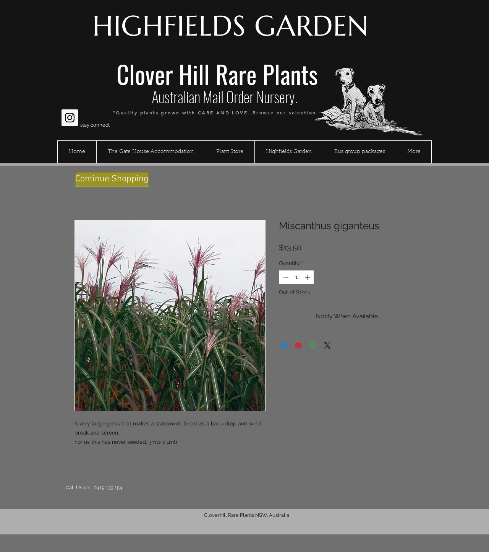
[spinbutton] (296, 277)
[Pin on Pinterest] (298, 345)
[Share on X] (327, 345)
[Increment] (308, 277)
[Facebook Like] (76, 99)
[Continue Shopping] (112, 179)
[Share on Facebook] (283, 345)
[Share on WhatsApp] (312, 345)
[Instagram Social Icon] (70, 117)
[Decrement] (285, 277)
